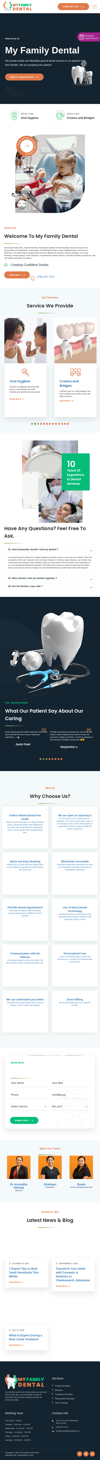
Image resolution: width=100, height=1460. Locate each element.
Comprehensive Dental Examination (24, 383)
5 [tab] (44, 423)
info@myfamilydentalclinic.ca (67, 1431)
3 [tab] (38, 423)
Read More (16, 400)
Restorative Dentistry (65, 1398)
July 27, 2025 (18, 1330)
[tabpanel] (25, 368)
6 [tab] (47, 423)
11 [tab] (62, 423)
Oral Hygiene (69, 381)
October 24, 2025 (20, 1263)
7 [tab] (50, 423)
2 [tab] (35, 423)
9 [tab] (56, 423)
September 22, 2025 (68, 1263)
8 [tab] (53, 423)
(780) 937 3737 (73, 6)
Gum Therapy (61, 1402)
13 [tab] (68, 423)
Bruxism (59, 1390)
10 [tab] (59, 423)
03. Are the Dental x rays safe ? (25, 586)
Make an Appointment (24, 77)
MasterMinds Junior (26, 1455)
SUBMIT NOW (24, 1120)
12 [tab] (65, 423)
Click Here (17, 274)
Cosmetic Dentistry (64, 1394)
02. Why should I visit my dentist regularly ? (32, 578)
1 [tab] (32, 423)
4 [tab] (41, 423)
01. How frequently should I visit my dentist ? (33, 549)
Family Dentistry (62, 1385)
